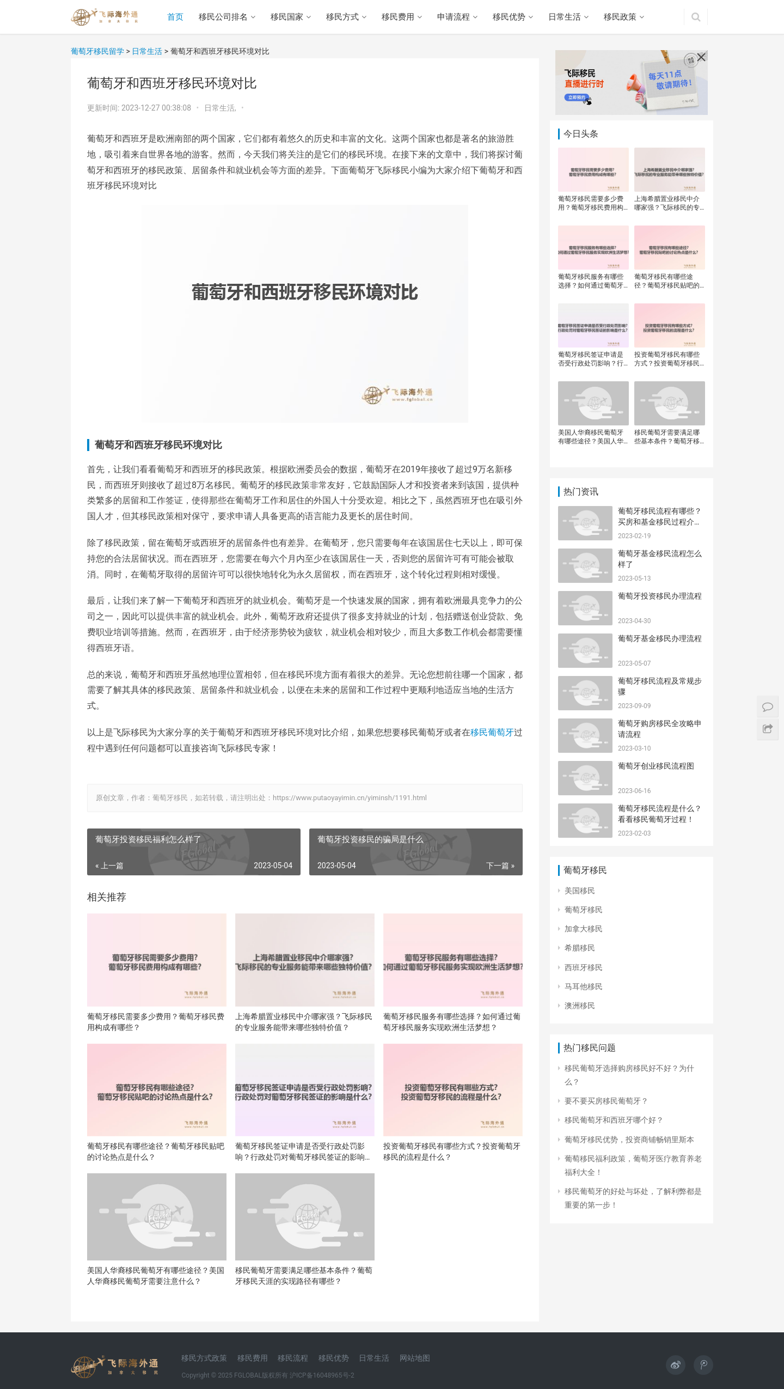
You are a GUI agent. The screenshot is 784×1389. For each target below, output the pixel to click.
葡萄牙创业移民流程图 (656, 765)
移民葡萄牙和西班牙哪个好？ (614, 1120)
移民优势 (509, 17)
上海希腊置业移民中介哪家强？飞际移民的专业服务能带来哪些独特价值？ (303, 1022)
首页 (175, 17)
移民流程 (293, 1358)
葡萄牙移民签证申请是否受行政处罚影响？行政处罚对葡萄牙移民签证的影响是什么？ (303, 1152)
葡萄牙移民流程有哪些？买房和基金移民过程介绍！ (660, 522)
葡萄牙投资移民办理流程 (660, 596)
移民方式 (342, 17)
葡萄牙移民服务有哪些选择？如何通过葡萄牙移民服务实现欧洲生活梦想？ (451, 1022)
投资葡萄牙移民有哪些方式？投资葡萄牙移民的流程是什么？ (451, 1151)
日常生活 (564, 17)
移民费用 (398, 17)
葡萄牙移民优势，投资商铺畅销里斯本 (629, 1139)
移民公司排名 (223, 17)
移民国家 (287, 17)
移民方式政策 (204, 1358)
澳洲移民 (580, 1005)
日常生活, (221, 107)
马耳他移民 (584, 986)
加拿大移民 (584, 928)
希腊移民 (580, 947)
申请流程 (453, 17)
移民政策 (620, 17)
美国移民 (580, 890)
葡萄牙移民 (584, 909)
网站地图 (415, 1358)
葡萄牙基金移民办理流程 (660, 638)
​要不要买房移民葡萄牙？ (606, 1100)
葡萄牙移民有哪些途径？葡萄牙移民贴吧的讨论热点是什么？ (155, 1151)
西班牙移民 (584, 967)
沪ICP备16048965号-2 (322, 1375)
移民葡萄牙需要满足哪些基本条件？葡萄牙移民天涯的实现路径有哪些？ (303, 1276)
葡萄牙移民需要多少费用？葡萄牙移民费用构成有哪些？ (155, 1022)
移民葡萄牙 (492, 732)
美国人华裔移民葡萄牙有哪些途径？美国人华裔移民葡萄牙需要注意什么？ (155, 1276)
